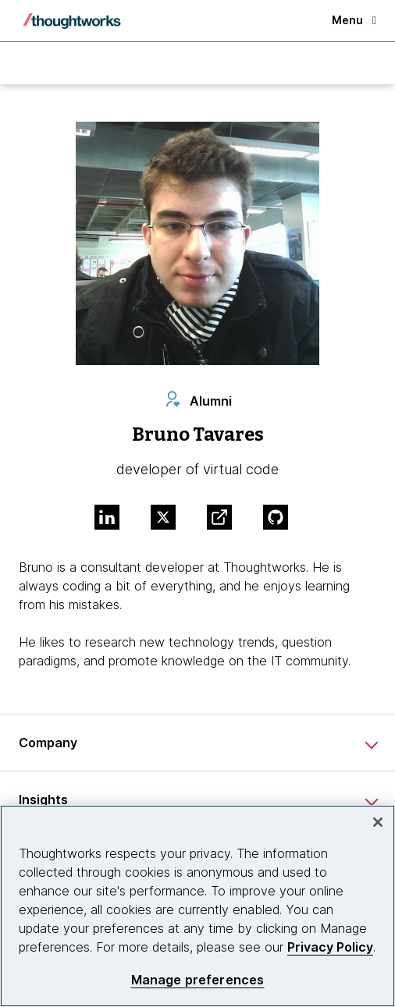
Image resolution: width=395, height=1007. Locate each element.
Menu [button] (354, 20)
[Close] (378, 822)
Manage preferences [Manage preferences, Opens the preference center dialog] (198, 980)
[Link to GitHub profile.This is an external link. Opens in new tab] (282, 519)
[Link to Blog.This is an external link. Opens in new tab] (225, 519)
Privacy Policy (330, 947)
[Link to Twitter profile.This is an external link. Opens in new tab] (169, 519)
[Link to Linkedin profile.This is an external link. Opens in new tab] (113, 519)
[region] (197, 906)
